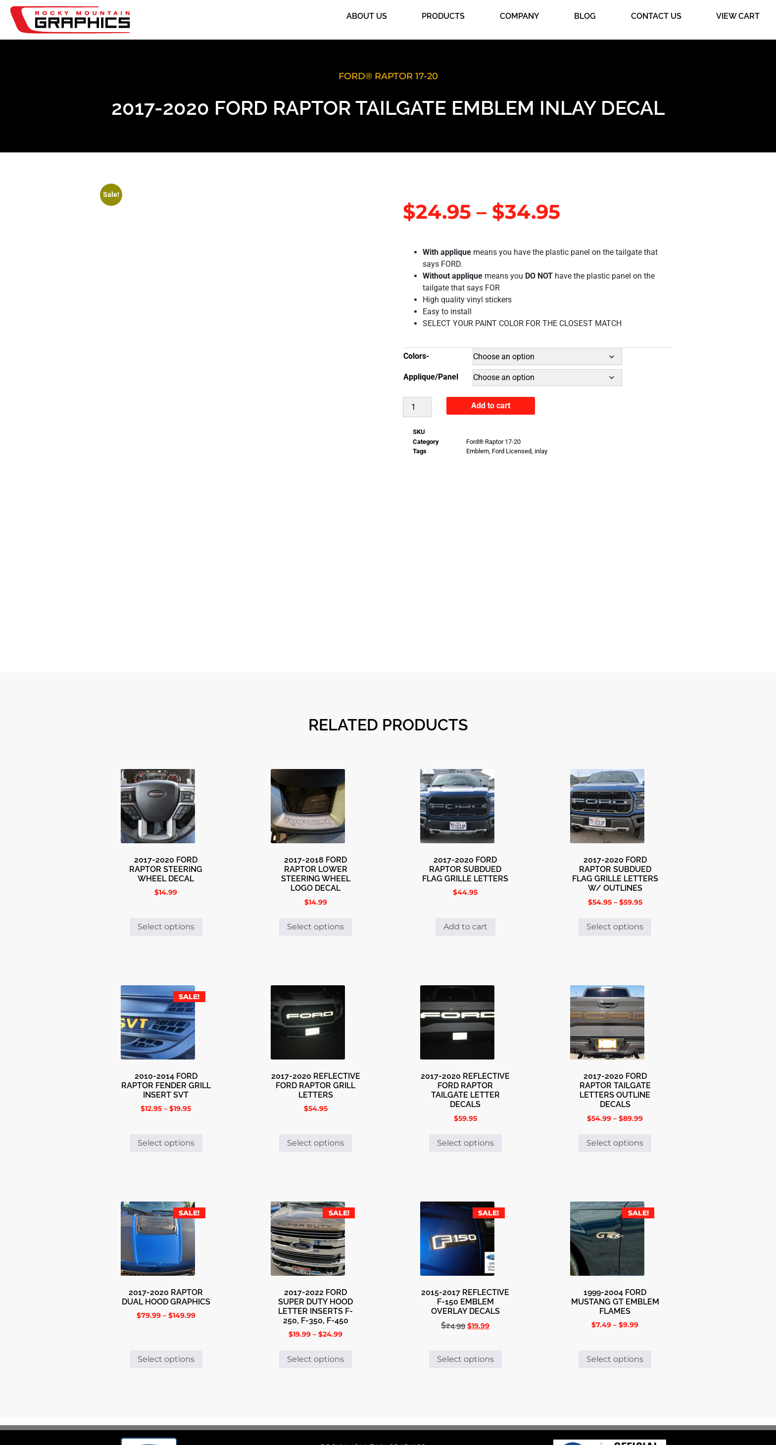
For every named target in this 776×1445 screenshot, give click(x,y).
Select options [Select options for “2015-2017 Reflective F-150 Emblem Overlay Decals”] (465, 1289)
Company (519, 16)
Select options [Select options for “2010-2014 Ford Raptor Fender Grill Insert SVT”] (166, 1073)
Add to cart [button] (465, 857)
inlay (540, 451)
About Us (366, 16)
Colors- (416, 356)
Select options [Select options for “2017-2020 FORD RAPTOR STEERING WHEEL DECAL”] (166, 857)
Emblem (477, 451)
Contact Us (656, 16)
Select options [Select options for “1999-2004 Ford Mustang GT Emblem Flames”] (614, 1289)
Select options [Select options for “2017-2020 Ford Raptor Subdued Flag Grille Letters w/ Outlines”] (614, 857)
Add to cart (490, 405)
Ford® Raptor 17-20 (388, 76)
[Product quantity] (417, 407)
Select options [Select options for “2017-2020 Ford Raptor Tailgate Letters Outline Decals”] (614, 1073)
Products (443, 16)
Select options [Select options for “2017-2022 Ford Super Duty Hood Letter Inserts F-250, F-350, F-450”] (315, 1289)
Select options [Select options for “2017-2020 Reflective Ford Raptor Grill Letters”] (315, 1073)
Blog (585, 16)
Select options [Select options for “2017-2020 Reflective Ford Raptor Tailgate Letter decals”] (465, 1073)
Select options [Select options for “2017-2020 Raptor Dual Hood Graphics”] (166, 1289)
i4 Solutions (463, 1421)
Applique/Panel (430, 377)
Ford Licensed (512, 451)
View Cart (738, 16)
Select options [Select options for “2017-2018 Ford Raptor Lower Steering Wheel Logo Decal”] (315, 857)
